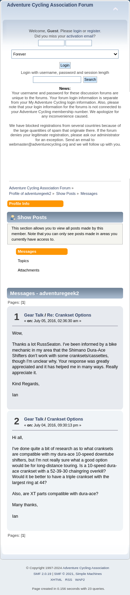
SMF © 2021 (63, 574)
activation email (80, 36)
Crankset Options (65, 419)
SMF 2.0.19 (42, 574)
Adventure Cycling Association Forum (50, 5)
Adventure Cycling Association (86, 568)
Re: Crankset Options (69, 315)
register (93, 31)
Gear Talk (33, 315)
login (77, 31)
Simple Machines (89, 574)
